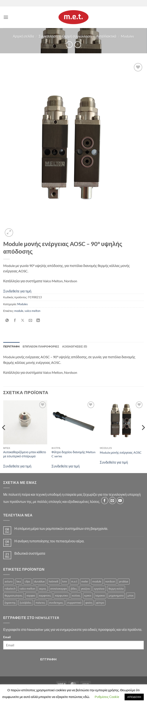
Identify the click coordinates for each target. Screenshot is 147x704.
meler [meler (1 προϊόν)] (84, 581)
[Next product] (69, 44)
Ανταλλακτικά (106, 36)
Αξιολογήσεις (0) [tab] (74, 346)
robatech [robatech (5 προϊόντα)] (10, 588)
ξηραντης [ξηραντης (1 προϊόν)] (10, 602)
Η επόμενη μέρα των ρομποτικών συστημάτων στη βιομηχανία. (61, 528)
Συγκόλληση (48, 36)
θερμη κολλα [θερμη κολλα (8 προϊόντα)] (116, 588)
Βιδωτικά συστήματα (29, 553)
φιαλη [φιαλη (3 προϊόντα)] (88, 602)
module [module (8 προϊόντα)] (96, 581)
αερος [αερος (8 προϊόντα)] (42, 588)
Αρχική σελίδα (23, 36)
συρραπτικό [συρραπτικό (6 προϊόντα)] (74, 602)
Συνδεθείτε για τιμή (17, 291)
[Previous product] (77, 44)
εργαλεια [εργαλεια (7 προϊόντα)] (99, 588)
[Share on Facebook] (15, 320)
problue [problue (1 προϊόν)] (123, 581)
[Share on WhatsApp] (7, 320)
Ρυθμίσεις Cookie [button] (107, 697)
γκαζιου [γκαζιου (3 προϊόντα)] (85, 588)
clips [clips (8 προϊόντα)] (27, 581)
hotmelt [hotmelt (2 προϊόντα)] (53, 581)
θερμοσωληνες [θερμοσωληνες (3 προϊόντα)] (14, 595)
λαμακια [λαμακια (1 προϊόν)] (100, 595)
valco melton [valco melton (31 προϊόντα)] (27, 588)
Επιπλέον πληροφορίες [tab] (41, 346)
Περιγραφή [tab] (11, 346)
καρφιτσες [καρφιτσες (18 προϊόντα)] (45, 595)
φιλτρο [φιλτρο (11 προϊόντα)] (100, 602)
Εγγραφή (48, 659)
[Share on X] (22, 320)
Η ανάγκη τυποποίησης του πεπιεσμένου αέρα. (49, 541)
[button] (5, 17)
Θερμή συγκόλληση (77, 36)
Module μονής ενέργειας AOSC (121, 452)
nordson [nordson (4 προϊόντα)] (110, 581)
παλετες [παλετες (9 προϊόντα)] (40, 602)
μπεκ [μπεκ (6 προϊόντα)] (130, 595)
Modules (127, 36)
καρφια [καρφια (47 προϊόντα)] (31, 595)
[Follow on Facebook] (104, 500)
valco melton (32, 311)
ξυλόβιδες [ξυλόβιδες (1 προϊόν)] (25, 602)
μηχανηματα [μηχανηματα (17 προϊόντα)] (116, 595)
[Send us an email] (112, 500)
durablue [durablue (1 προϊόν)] (39, 581)
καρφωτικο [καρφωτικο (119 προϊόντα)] (61, 595)
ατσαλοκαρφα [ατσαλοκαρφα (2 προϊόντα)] (58, 588)
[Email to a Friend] (30, 320)
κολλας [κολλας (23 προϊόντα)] (76, 595)
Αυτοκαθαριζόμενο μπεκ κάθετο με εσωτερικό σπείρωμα (24, 454)
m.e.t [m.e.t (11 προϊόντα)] (74, 581)
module (18, 311)
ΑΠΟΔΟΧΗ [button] (134, 697)
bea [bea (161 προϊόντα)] (18, 581)
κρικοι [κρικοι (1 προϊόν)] (87, 595)
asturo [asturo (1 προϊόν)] (9, 581)
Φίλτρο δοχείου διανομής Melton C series (73, 454)
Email (7, 637)
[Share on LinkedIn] (38, 320)
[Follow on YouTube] (120, 500)
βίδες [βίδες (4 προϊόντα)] (74, 588)
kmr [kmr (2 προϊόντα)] (64, 581)
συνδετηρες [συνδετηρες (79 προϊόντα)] (56, 602)
